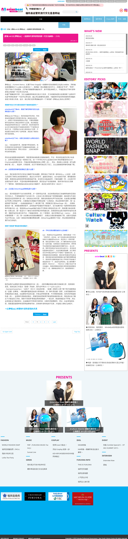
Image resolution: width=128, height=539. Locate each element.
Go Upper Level (7, 326)
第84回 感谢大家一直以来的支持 (96, 39)
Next (44, 44)
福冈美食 (57, 19)
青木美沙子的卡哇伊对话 (36, 459)
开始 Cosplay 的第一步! (61, 443)
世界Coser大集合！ (60, 439)
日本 (5, 39)
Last (54, 316)
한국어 (75, 1)
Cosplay (25, 39)
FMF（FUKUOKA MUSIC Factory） (37, 440)
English (96, 1)
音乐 (16, 39)
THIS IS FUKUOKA (85, 459)
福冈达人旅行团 (84, 476)
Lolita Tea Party (8, 452)
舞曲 (33, 39)
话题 (31, 19)
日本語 (69, 1)
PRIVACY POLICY (18, 533)
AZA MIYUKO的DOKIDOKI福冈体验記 (63, 449)
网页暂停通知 (90, 32)
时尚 (13, 39)
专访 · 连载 (83, 19)
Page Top (77, 326)
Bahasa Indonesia (121, 1)
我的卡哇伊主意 (8, 447)
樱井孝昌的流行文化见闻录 (37, 463)
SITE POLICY (5, 533)
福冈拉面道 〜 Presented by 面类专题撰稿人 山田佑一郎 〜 (104, 62)
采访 (9, 39)
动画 (20, 39)
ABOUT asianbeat (34, 533)
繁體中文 (89, 1)
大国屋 (88, 55)
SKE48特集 (82, 439)
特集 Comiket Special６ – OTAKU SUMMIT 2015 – (114, 440)
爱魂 (8, 23)
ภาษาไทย (103, 1)
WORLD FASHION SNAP (11, 439)
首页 (4, 23)
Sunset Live (31, 446)
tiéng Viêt (110, 1)
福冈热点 (44, 19)
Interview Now (108, 454)
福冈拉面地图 (83, 467)
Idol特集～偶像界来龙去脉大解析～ (88, 444)
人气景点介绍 (83, 471)
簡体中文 (82, 1)
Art (30, 39)
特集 (96, 19)
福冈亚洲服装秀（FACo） (11, 443)
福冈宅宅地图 (83, 463)
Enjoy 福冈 (70, 19)
